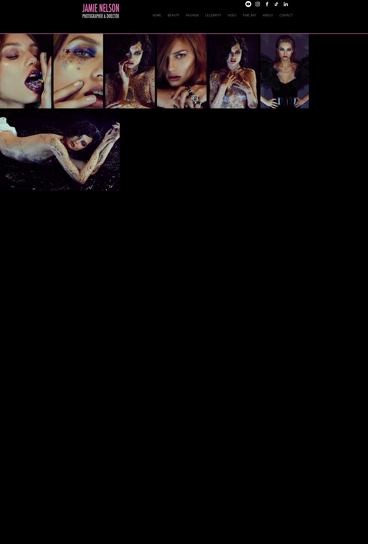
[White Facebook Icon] (267, 4)
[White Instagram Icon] (258, 4)
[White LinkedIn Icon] (286, 4)
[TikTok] (276, 4)
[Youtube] (248, 4)
